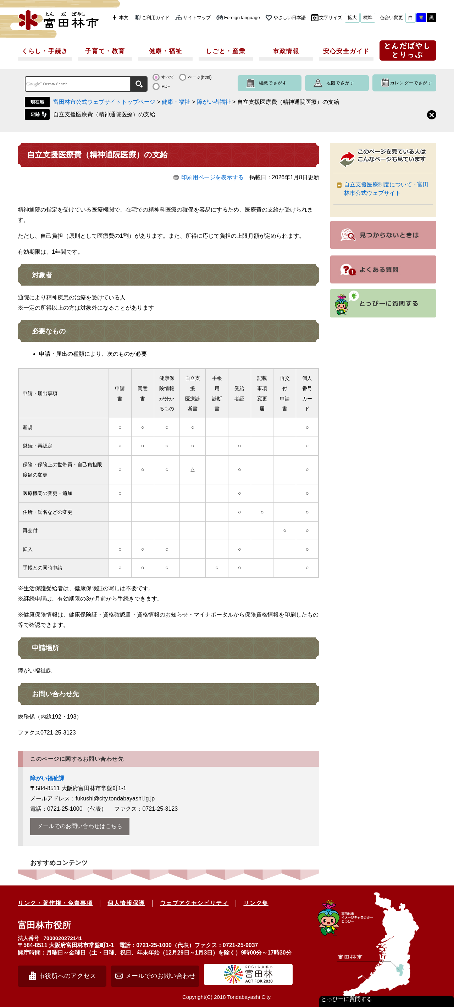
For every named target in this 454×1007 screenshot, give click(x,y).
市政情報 (286, 51)
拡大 (352, 17)
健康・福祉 (165, 51)
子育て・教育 (105, 51)
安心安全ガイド (346, 51)
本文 (123, 17)
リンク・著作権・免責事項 (55, 903)
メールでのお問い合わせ (160, 975)
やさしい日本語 (289, 17)
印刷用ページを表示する (212, 177)
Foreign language (242, 17)
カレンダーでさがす (411, 82)
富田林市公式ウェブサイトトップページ (104, 102)
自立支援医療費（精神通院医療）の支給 (104, 114)
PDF (165, 86)
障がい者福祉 (214, 102)
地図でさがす (340, 82)
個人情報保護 (126, 903)
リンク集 (255, 903)
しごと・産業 (225, 51)
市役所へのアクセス (67, 975)
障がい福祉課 (47, 778)
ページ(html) (200, 77)
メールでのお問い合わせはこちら (79, 826)
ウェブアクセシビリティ (194, 903)
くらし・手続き (45, 51)
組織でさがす (273, 82)
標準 (367, 17)
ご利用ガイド (156, 17)
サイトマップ (197, 17)
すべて (167, 77)
